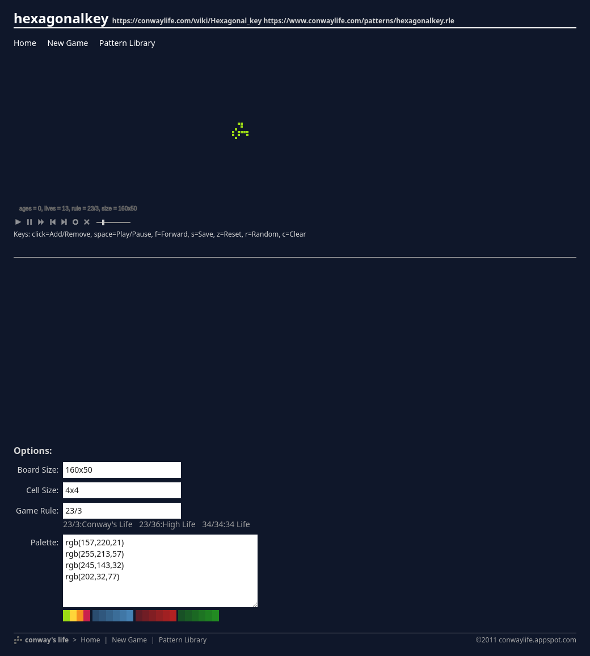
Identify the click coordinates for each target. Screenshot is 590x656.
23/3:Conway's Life (97, 524)
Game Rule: (37, 510)
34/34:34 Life (226, 524)
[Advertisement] (295, 355)
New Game (67, 42)
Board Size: (38, 469)
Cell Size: (42, 490)
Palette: (45, 542)
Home (25, 42)
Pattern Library (127, 42)
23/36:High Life (167, 524)
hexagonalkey (61, 18)
